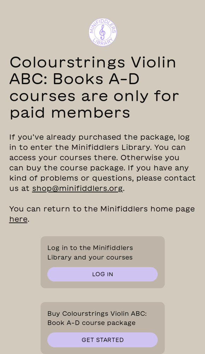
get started (103, 340)
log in (102, 274)
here (18, 218)
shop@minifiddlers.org (77, 188)
